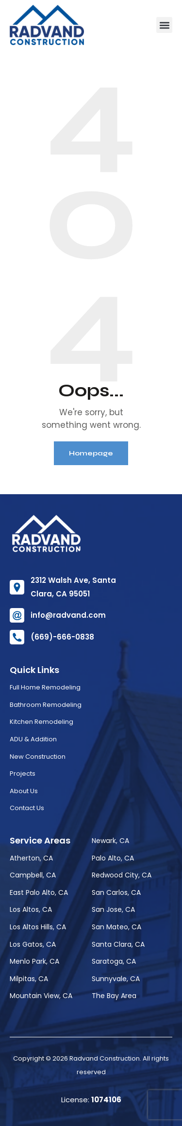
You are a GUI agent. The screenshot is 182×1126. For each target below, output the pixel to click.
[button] (164, 25)
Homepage (91, 453)
